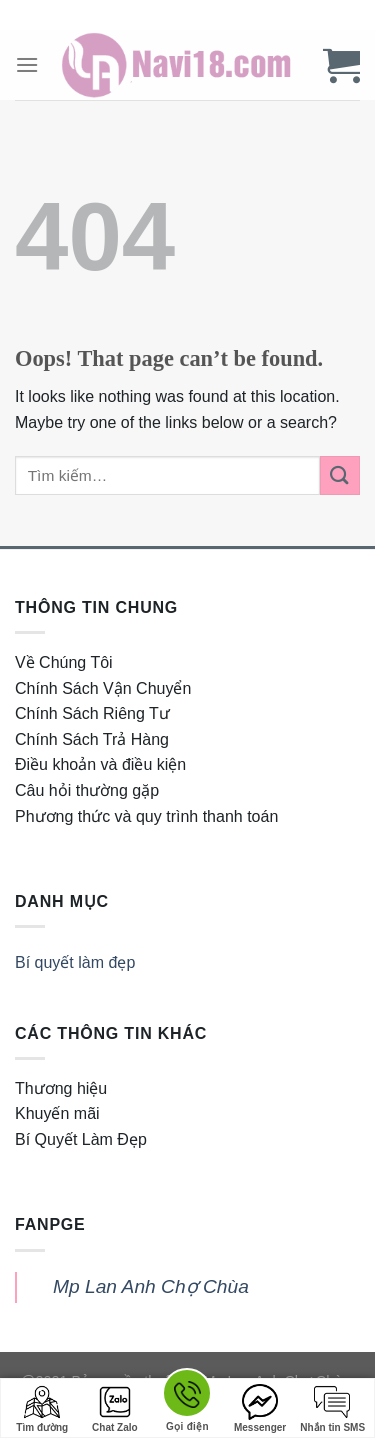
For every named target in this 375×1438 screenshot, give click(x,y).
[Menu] (27, 64)
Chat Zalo (115, 1408)
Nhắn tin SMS (332, 1408)
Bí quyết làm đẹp (75, 962)
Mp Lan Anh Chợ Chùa (151, 1286)
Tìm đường (42, 1408)
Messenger (260, 1408)
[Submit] (340, 475)
